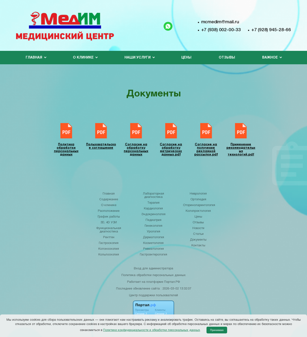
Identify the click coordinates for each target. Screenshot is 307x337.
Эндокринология (153, 214)
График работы (109, 216)
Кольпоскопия (108, 254)
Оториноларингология (199, 205)
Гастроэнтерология (153, 254)
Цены (186, 57)
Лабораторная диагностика (153, 195)
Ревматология (153, 249)
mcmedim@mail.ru (220, 22)
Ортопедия (198, 199)
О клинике (108, 205)
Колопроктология (198, 211)
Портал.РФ (172, 282)
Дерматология (153, 237)
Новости (198, 228)
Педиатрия (153, 220)
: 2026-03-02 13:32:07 (176, 288)
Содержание (108, 199)
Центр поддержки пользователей (153, 295)
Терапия (153, 202)
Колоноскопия (108, 249)
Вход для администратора (153, 268)
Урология (153, 231)
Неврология (198, 193)
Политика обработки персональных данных (153, 275)
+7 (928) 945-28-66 (271, 30)
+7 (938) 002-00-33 (221, 30)
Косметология (153, 243)
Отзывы (227, 57)
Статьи (198, 234)
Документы (198, 239)
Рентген (108, 237)
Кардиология (153, 208)
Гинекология (153, 226)
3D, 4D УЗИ (108, 222)
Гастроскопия (108, 243)
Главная (109, 193)
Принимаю (217, 330)
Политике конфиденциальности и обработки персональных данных (151, 330)
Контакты (198, 245)
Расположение (108, 211)
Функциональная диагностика (108, 230)
